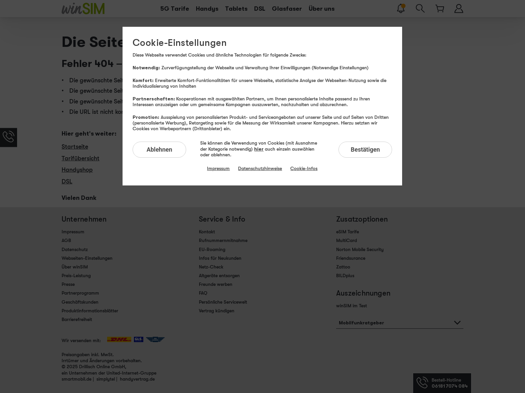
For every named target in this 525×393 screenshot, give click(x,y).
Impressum (218, 168)
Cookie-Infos (303, 168)
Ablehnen (159, 149)
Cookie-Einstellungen (180, 42)
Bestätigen (365, 149)
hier (259, 149)
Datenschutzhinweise (260, 168)
